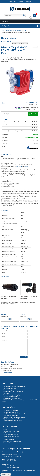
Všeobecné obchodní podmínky (11, 431)
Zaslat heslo (28, 1)
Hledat (24, 15)
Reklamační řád (7, 432)
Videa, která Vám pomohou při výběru (12, 395)
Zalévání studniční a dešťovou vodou (12, 420)
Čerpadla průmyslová (10, 30)
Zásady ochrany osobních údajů (11, 436)
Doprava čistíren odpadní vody (11, 443)
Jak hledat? (6, 393)
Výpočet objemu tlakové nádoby (11, 419)
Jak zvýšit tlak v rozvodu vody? (11, 412)
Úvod (2, 30)
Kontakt (5, 429)
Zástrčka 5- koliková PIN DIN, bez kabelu (28, 297)
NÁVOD (26, 166)
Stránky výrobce (8, 372)
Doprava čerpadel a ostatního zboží (12, 441)
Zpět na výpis (35, 46)
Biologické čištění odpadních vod (11, 398)
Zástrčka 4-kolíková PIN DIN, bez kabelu (9, 297)
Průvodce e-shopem (8, 390)
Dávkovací (19, 30)
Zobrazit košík (34, 15)
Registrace (20, 1)
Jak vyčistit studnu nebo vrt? (10, 410)
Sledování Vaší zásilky (8, 439)
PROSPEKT (19, 166)
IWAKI (24, 30)
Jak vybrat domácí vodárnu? (10, 388)
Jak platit (5, 438)
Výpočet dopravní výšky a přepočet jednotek (14, 417)
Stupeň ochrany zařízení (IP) (10, 415)
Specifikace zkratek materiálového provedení (14, 414)
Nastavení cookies (5, 474)
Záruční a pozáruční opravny (10, 434)
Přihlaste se (12, 1)
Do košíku (34, 114)
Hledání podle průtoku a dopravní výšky (13, 391)
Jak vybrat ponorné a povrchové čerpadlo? (14, 386)
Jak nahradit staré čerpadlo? (10, 396)
